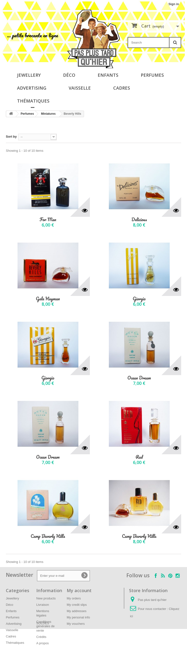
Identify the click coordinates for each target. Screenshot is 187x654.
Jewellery (29, 75)
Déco (69, 75)
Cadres (121, 88)
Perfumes (152, 75)
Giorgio (139, 299)
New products (46, 598)
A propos (42, 643)
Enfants (108, 75)
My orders (74, 598)
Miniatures (48, 113)
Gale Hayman (48, 299)
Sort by (11, 136)
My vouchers (76, 624)
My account (79, 590)
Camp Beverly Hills (48, 536)
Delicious (139, 219)
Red (139, 457)
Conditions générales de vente (45, 626)
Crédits (41, 637)
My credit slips (77, 605)
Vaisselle (80, 88)
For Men (47, 219)
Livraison (42, 605)
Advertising (31, 88)
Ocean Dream (139, 378)
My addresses (76, 611)
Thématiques (33, 101)
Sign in (173, 4)
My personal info (78, 617)
